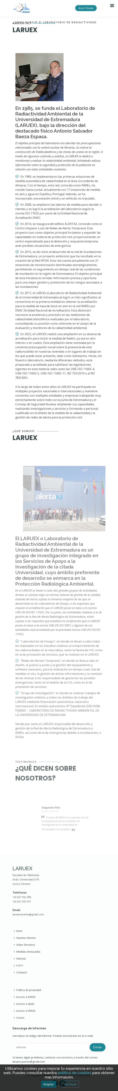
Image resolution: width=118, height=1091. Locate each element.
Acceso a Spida (25, 1004)
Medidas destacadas (28, 951)
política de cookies (74, 1073)
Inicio (19, 931)
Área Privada (85, 8)
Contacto (21, 972)
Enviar (97, 1047)
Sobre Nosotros (25, 945)
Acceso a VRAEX (25, 1011)
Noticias (21, 958)
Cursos (20, 1017)
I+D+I (19, 965)
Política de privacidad (28, 990)
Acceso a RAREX (26, 997)
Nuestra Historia (26, 938)
